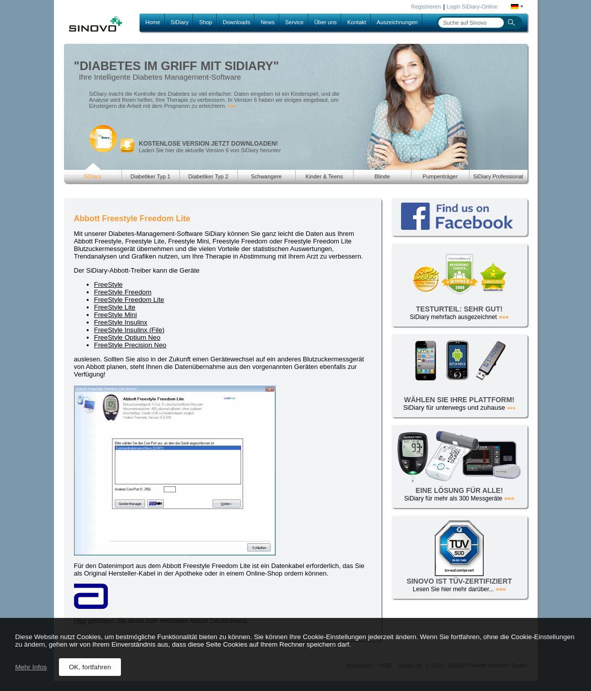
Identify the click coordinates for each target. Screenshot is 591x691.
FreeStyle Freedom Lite (129, 299)
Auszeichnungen (397, 22)
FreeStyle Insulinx (121, 322)
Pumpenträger (440, 176)
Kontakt (356, 22)
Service (294, 22)
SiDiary (179, 22)
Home (153, 22)
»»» (232, 106)
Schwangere (266, 176)
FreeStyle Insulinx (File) (129, 330)
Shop (205, 22)
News (267, 22)
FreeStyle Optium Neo (127, 337)
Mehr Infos (31, 667)
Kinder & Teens (324, 176)
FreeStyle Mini (115, 315)
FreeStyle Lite (115, 307)
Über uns (325, 22)
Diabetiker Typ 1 (150, 176)
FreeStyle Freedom (123, 292)
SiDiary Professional (498, 176)
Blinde (382, 176)
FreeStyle (108, 284)
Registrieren (426, 7)
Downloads (236, 22)
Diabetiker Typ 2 (208, 176)
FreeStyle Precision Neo (130, 345)
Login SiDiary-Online (472, 7)
